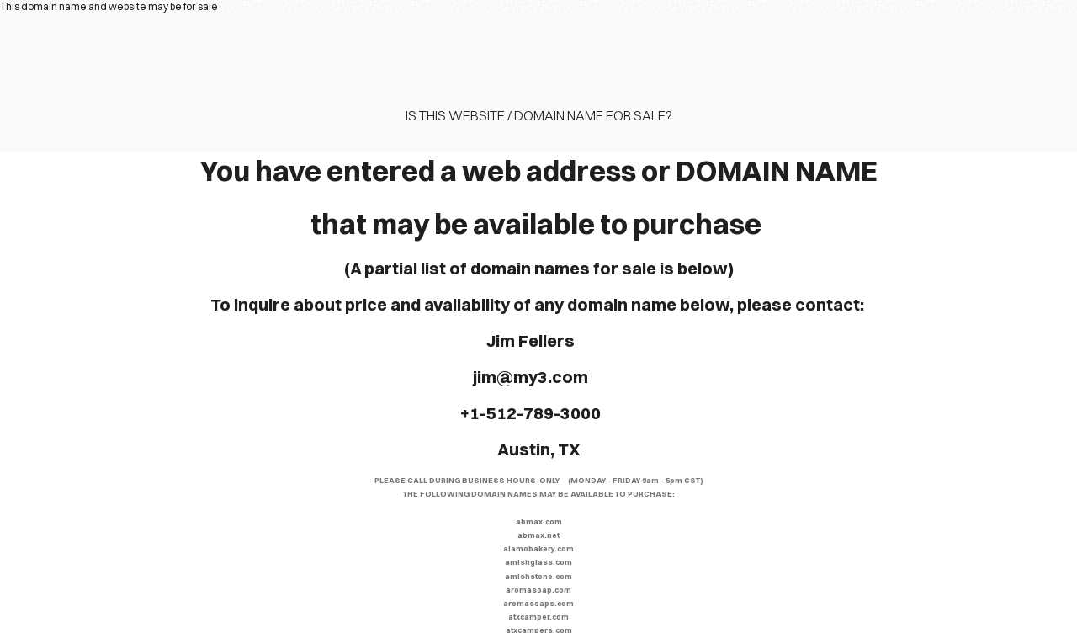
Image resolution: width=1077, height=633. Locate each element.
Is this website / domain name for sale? (539, 115)
